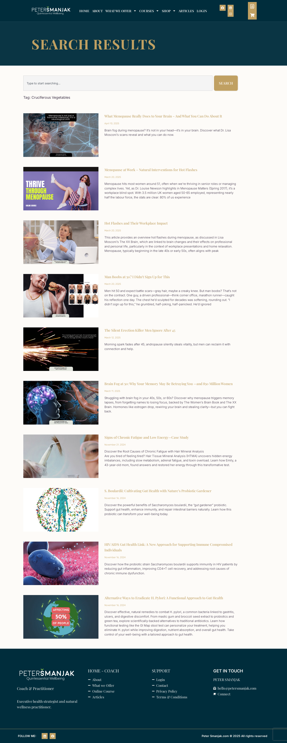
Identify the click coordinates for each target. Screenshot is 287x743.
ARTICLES (186, 11)
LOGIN (202, 11)
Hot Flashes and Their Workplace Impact (137, 223)
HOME (84, 11)
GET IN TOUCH (228, 670)
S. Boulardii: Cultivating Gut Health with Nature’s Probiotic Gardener (159, 490)
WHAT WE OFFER (121, 10)
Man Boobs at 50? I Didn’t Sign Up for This (138, 276)
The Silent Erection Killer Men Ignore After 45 (140, 330)
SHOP (169, 10)
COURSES (149, 10)
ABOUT (97, 11)
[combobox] (117, 83)
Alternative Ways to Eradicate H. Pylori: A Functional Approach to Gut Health (165, 597)
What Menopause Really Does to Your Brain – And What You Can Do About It (165, 116)
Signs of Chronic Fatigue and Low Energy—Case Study (148, 437)
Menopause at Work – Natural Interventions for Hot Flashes (152, 169)
